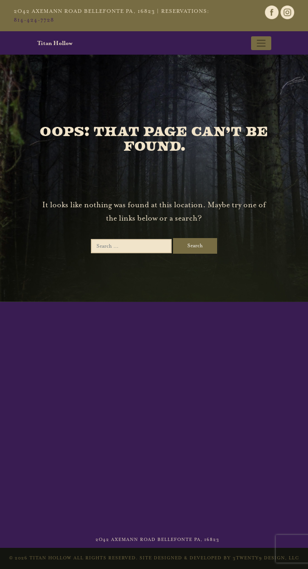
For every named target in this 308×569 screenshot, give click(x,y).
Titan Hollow (55, 43)
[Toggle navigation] (261, 43)
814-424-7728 (34, 20)
